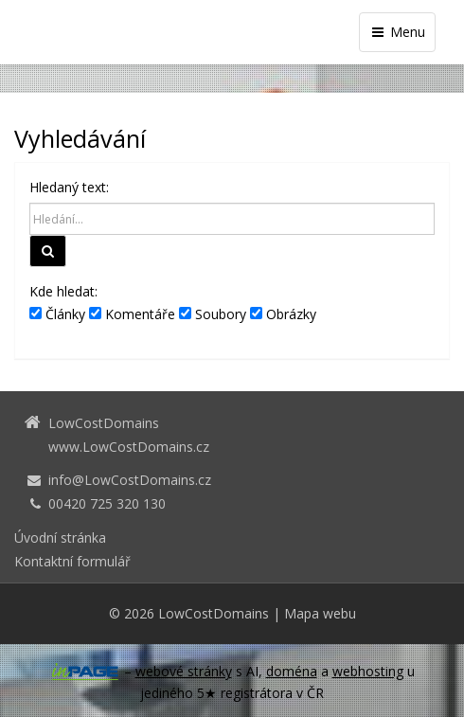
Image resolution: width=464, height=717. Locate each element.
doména (291, 671)
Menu (397, 32)
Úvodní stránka (60, 538)
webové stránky (183, 671)
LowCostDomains (213, 613)
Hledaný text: (69, 187)
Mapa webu (320, 613)
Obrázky (283, 314)
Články (57, 314)
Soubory (212, 314)
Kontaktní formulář (72, 561)
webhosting (367, 671)
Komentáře (132, 314)
